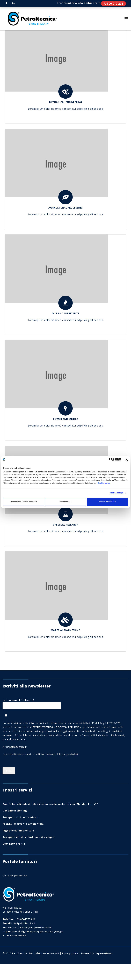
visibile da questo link (65, 754)
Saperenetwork (104, 953)
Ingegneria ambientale (18, 830)
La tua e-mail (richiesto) (32, 702)
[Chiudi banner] (127, 459)
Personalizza (65, 502)
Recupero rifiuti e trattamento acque (28, 837)
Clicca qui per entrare (15, 875)
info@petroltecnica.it (15, 746)
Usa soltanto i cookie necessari (24, 502)
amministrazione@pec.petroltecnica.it (30, 927)
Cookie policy (104, 483)
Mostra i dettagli (116, 493)
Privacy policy (70, 953)
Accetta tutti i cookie (107, 502)
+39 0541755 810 (25, 919)
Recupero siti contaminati (21, 817)
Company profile (14, 843)
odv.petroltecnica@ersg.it (48, 931)
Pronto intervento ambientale (113, 3)
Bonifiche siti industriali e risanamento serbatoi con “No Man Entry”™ (51, 804)
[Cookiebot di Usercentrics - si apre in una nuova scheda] (106, 460)
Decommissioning (15, 810)
